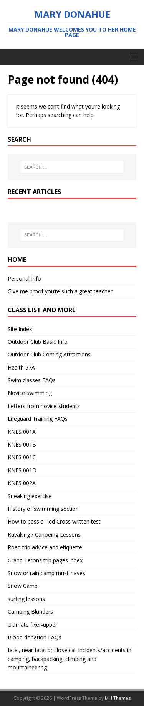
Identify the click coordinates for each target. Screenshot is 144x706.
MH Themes (118, 698)
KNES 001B (22, 444)
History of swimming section (43, 508)
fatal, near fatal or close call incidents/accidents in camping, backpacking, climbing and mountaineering (69, 658)
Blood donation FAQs (34, 637)
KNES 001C (22, 457)
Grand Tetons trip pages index (45, 560)
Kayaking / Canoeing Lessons (44, 534)
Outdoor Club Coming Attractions (49, 354)
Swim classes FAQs (32, 380)
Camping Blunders (30, 611)
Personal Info (24, 278)
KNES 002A (22, 483)
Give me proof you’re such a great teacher (60, 291)
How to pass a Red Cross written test (54, 521)
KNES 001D (22, 470)
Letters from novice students (44, 406)
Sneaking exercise (30, 496)
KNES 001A (22, 431)
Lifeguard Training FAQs (38, 418)
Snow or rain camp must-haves (46, 573)
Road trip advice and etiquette (45, 547)
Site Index (20, 329)
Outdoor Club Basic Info (38, 341)
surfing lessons (26, 598)
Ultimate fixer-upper (32, 624)
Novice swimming (30, 392)
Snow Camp (23, 585)
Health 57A (21, 367)
